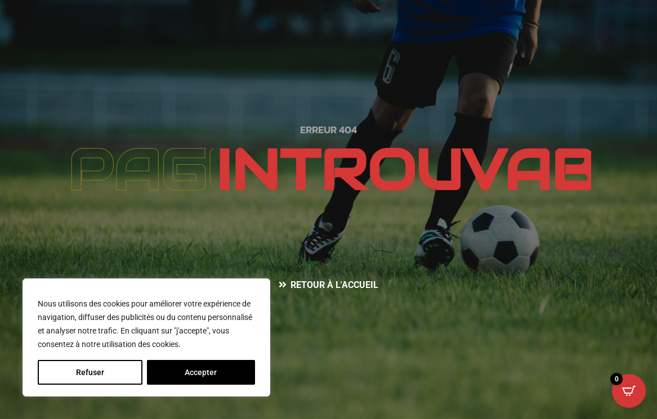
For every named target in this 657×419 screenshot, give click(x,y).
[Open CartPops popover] (629, 391)
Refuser (90, 372)
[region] (146, 337)
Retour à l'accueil (334, 285)
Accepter (201, 372)
